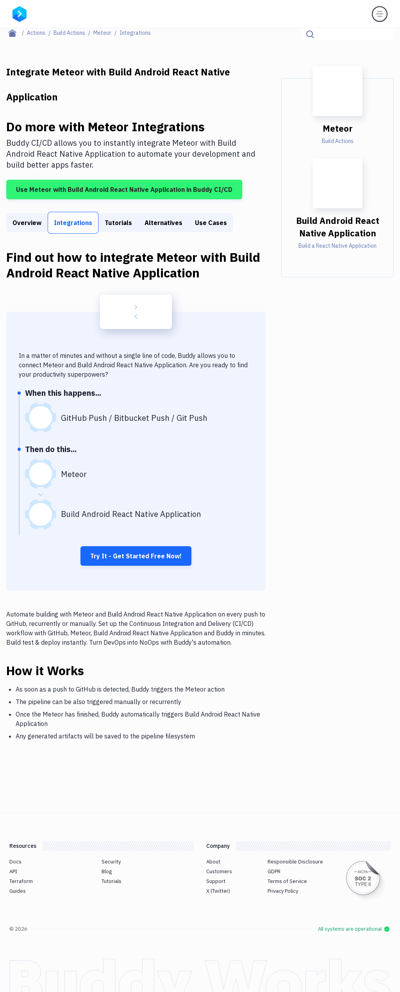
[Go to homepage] (19, 13)
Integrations (73, 223)
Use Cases (211, 223)
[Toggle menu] (380, 14)
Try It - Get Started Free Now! (136, 556)
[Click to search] (384, 34)
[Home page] (16, 33)
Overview (26, 223)
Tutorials (118, 223)
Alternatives (163, 223)
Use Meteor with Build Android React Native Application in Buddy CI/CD (124, 189)
